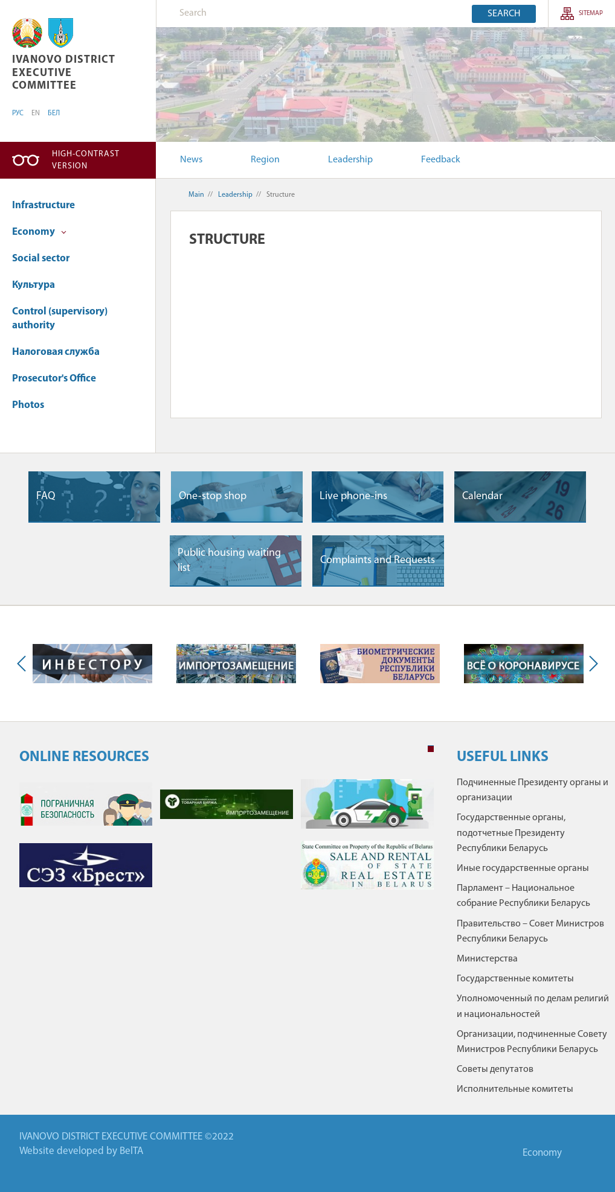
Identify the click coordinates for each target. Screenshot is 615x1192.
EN (35, 113)
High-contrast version (86, 160)
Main (196, 195)
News (191, 160)
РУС (18, 113)
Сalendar (482, 496)
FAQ (45, 496)
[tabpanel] (226, 840)
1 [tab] (431, 749)
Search (504, 14)
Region (265, 160)
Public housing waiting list (229, 560)
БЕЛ (54, 113)
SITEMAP (591, 13)
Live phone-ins (353, 496)
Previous (24, 664)
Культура (33, 285)
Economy (39, 232)
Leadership (350, 160)
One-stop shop (212, 496)
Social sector (40, 258)
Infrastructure (43, 205)
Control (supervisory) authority (60, 319)
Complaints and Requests (377, 560)
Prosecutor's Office (54, 379)
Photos (28, 405)
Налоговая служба (56, 352)
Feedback (440, 160)
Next (591, 664)
